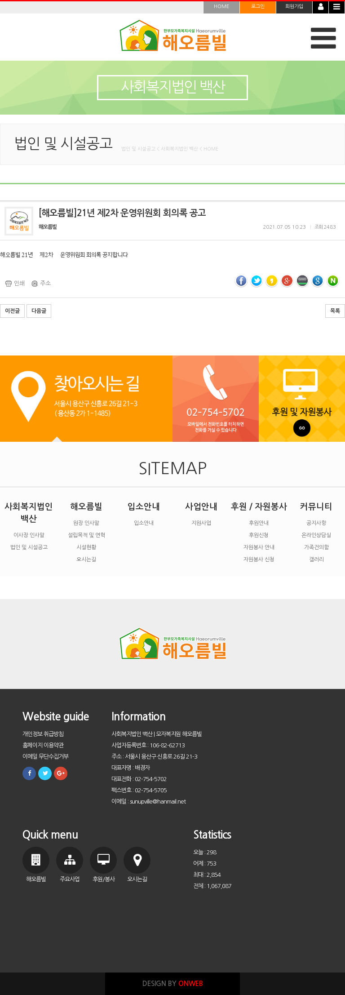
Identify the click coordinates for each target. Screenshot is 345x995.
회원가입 (294, 6)
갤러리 (316, 559)
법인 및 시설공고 (29, 547)
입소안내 (144, 506)
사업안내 (201, 506)
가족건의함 (316, 547)
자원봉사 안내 (258, 547)
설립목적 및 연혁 (86, 535)
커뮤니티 (316, 506)
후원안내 (259, 523)
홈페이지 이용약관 (42, 745)
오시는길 (86, 559)
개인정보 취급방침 (42, 734)
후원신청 (259, 535)
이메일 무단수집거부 (45, 757)
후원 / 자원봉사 (259, 506)
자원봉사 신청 (258, 559)
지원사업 (201, 523)
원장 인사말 (86, 523)
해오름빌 (86, 506)
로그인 (258, 6)
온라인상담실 (316, 535)
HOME (221, 6)
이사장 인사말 (28, 535)
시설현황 (86, 547)
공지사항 (316, 523)
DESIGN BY (172, 983)
